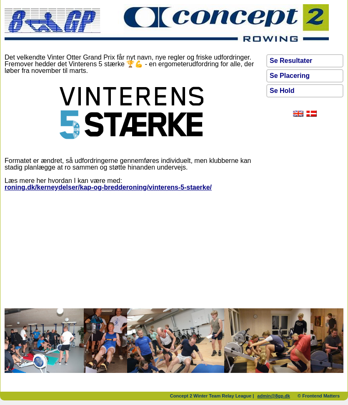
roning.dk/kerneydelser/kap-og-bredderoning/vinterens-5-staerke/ (108, 187)
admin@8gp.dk (273, 395)
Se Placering (290, 75)
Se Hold (282, 90)
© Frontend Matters (319, 395)
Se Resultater (291, 60)
